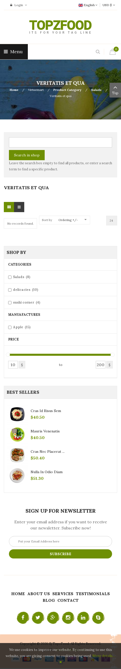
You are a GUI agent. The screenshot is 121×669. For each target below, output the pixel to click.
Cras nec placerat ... (48, 451)
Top (115, 89)
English (88, 5)
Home (14, 90)
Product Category (67, 90)
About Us (38, 593)
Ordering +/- (68, 220)
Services (62, 593)
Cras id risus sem (46, 410)
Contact (68, 600)
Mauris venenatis (45, 431)
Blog (49, 600)
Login (18, 5)
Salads (96, 90)
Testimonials (93, 593)
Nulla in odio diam (47, 472)
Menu (14, 51)
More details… (103, 656)
